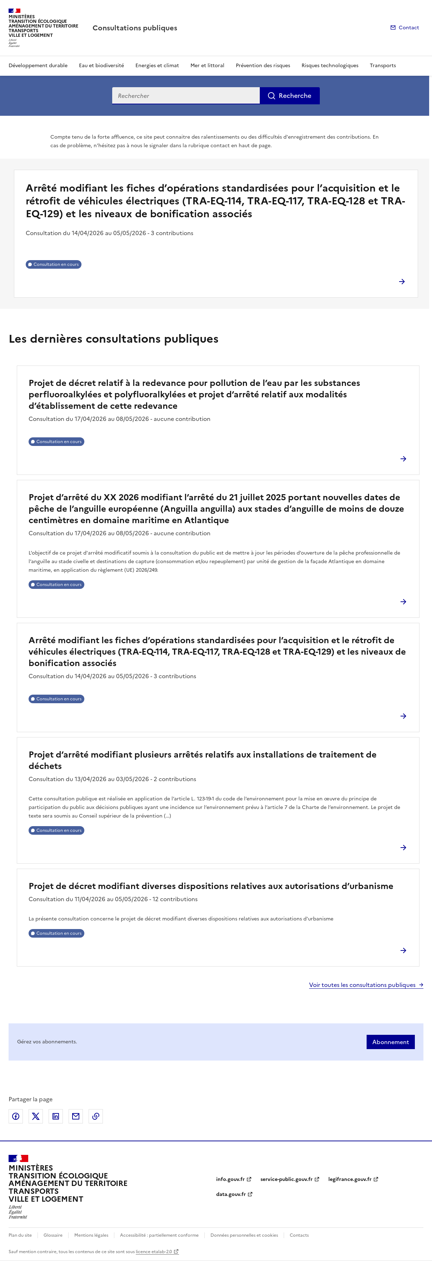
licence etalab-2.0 (154, 1251)
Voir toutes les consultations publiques (362, 984)
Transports (383, 65)
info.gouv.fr (230, 1179)
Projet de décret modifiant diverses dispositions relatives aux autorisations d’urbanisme (211, 886)
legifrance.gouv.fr (350, 1179)
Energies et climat (157, 65)
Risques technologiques (330, 65)
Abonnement (390, 1042)
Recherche (295, 95)
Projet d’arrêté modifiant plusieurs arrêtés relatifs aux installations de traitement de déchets (203, 760)
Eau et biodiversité (101, 65)
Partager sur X (36, 1116)
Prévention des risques (263, 65)
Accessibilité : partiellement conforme (159, 1235)
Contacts (299, 1235)
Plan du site (20, 1235)
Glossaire (53, 1235)
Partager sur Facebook (16, 1116)
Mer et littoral (207, 65)
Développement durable (38, 65)
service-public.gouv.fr (286, 1179)
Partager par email (76, 1116)
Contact (409, 27)
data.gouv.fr (231, 1194)
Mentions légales (91, 1235)
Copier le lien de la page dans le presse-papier (96, 1116)
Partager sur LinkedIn (56, 1116)
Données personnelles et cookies (244, 1235)
